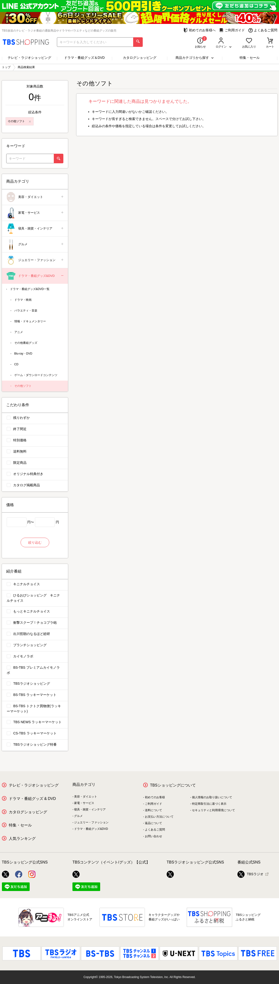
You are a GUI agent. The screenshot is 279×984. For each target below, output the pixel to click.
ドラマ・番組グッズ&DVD (35, 276)
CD (16, 364)
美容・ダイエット (35, 197)
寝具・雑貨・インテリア (35, 228)
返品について (153, 823)
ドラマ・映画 (23, 299)
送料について (153, 810)
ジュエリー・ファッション (35, 260)
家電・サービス (35, 213)
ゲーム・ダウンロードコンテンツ (35, 375)
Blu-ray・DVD (23, 353)
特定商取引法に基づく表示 (209, 803)
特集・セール (250, 58)
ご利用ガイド (232, 30)
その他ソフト (23, 386)
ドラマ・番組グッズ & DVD (32, 799)
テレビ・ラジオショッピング (29, 58)
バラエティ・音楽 (25, 310)
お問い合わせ (153, 836)
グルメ (35, 244)
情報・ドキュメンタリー (30, 321)
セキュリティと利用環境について (213, 810)
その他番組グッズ (25, 342)
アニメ (18, 332)
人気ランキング (22, 838)
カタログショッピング (139, 58)
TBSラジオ (250, 874)
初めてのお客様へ (199, 30)
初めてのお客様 (155, 797)
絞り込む (35, 542)
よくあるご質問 (262, 30)
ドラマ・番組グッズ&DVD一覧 (29, 289)
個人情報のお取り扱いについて (212, 797)
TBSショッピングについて (173, 785)
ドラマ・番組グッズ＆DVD (84, 58)
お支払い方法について (159, 816)
